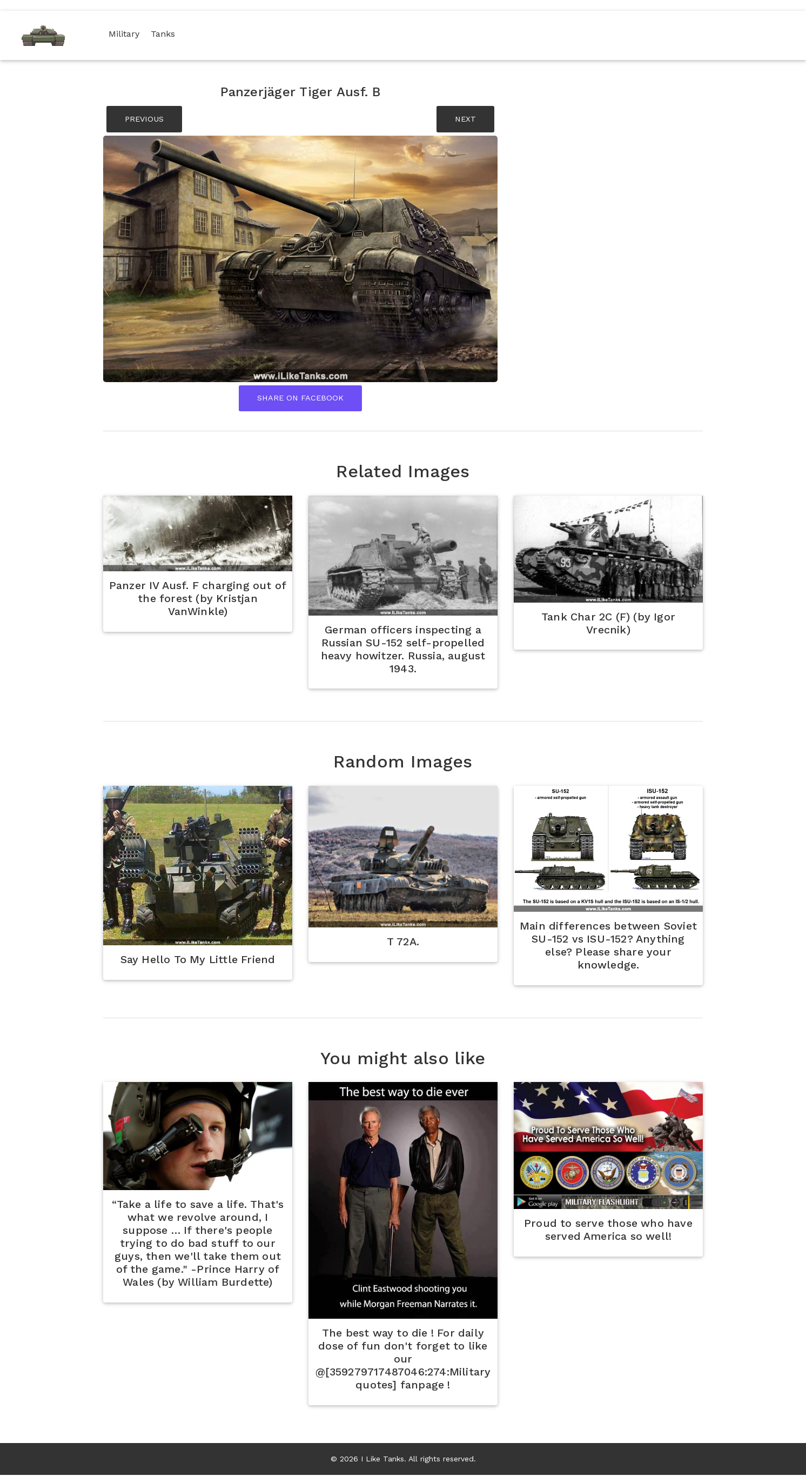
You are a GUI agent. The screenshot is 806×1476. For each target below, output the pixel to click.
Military (126, 34)
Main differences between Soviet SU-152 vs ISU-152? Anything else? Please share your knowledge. (608, 946)
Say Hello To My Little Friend (198, 960)
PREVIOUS (144, 119)
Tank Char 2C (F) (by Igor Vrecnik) (608, 624)
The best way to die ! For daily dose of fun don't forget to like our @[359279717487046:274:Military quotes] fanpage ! (403, 1359)
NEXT (465, 119)
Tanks (165, 34)
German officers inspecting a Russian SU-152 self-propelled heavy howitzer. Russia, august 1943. (403, 650)
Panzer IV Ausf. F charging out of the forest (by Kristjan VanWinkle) (197, 599)
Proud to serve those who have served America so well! (608, 1231)
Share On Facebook (300, 398)
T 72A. (402, 942)
